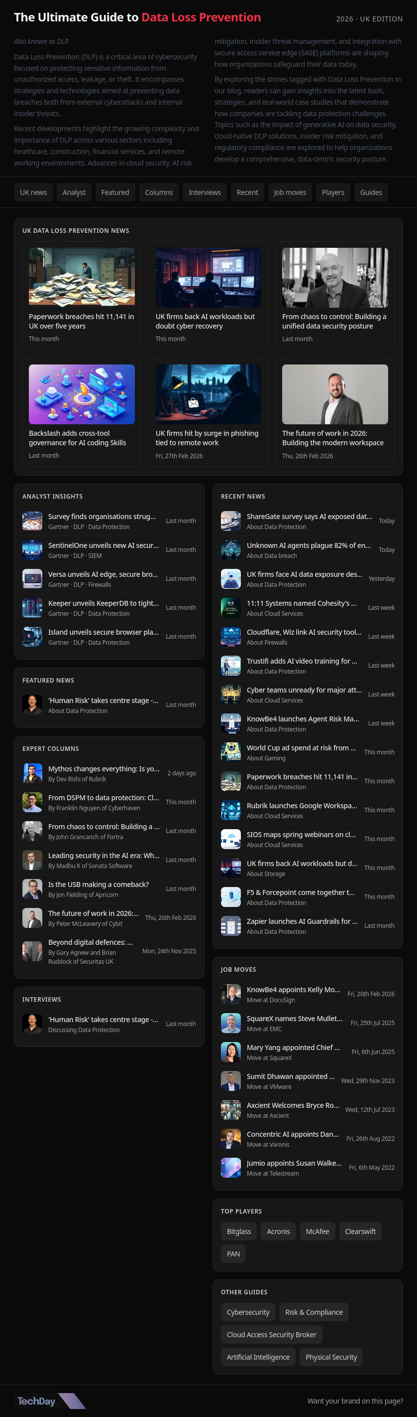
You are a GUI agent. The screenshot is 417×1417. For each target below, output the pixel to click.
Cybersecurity (248, 1312)
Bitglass (239, 1231)
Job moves (290, 192)
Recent (247, 192)
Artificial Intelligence (258, 1357)
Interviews (205, 192)
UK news (33, 192)
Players (333, 192)
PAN (233, 1253)
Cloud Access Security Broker (271, 1334)
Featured (115, 192)
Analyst (74, 192)
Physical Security (331, 1357)
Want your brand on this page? (355, 1401)
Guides (371, 192)
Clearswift (360, 1231)
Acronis (278, 1231)
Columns (159, 192)
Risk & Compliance (313, 1312)
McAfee (317, 1231)
